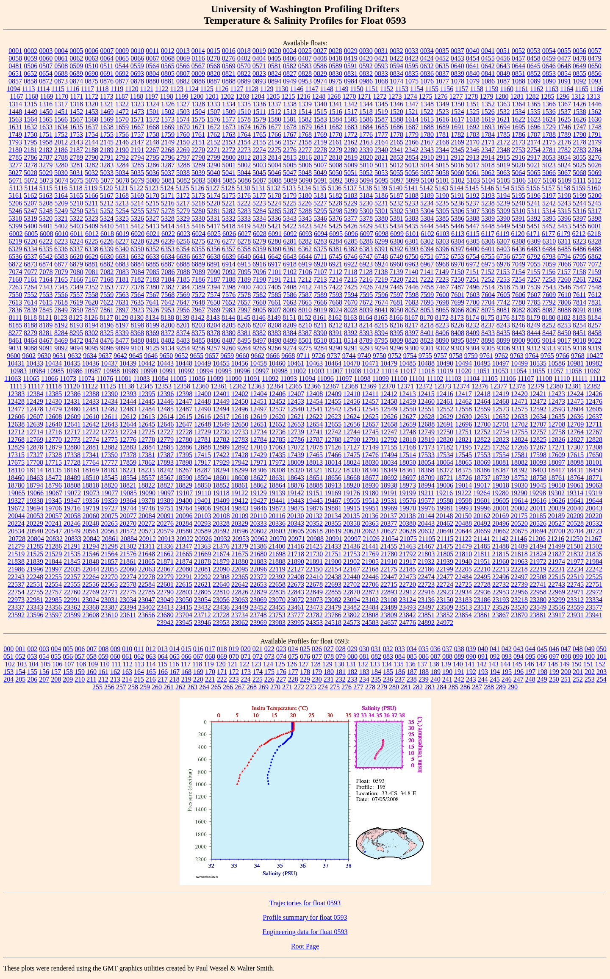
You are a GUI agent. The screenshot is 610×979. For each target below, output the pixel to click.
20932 (222, 538)
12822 (482, 439)
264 (204, 687)
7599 (427, 294)
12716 (53, 431)
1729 (549, 126)
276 (346, 687)
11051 (481, 370)
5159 (578, 187)
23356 (53, 607)
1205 (273, 96)
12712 (16, 431)
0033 (412, 50)
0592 (366, 65)
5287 (290, 210)
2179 (595, 142)
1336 (259, 104)
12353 (163, 386)
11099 (380, 378)
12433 (90, 401)
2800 (229, 157)
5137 (350, 187)
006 (80, 648)
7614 (30, 302)
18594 (202, 477)
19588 (444, 500)
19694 (34, 508)
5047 (290, 172)
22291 (183, 576)
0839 (457, 73)
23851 (426, 614)
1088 (518, 81)
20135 (351, 515)
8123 (60, 317)
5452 (549, 226)
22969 (556, 592)
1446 (595, 104)
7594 (351, 294)
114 (150, 664)
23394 (127, 607)
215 (139, 679)
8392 (351, 332)
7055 (534, 264)
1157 (461, 88)
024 (293, 648)
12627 (407, 416)
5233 (412, 203)
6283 (320, 241)
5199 (579, 195)
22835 (277, 592)
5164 (61, 195)
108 (81, 664)
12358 (181, 386)
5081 (168, 180)
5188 (412, 195)
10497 (500, 363)
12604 (575, 409)
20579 (165, 531)
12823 (500, 439)
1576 (213, 119)
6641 (259, 256)
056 (68, 656)
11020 (463, 370)
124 (268, 664)
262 (180, 687)
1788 (549, 134)
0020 (274, 50)
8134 (152, 317)
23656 (146, 614)
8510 (320, 340)
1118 (102, 88)
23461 (295, 607)
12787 (314, 439)
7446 (412, 287)
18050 (407, 462)
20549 (72, 531)
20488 (463, 523)
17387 (165, 454)
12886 (183, 447)
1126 (221, 88)
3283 (107, 165)
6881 (91, 264)
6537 (30, 256)
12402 (239, 393)
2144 (91, 142)
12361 (219, 386)
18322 (332, 470)
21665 (183, 553)
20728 (16, 538)
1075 (412, 81)
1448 (15, 111)
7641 (152, 302)
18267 (183, 470)
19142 (295, 492)
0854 (564, 73)
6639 (229, 256)
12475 (575, 401)
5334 (259, 218)
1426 (579, 104)
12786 (295, 439)
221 (210, 679)
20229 (34, 523)
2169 (457, 142)
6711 (320, 256)
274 (323, 687)
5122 (136, 187)
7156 (548, 271)
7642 (168, 302)
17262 (500, 447)
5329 (183, 218)
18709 (426, 477)
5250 (76, 210)
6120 (518, 233)
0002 (30, 50)
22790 (165, 592)
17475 (351, 454)
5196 (534, 195)
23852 (444, 614)
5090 (305, 180)
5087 (259, 180)
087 (435, 656)
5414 (168, 226)
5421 (274, 226)
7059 (549, 264)
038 (459, 648)
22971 (575, 592)
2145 (107, 142)
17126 (332, 447)
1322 (122, 104)
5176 (244, 195)
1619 (488, 119)
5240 (518, 203)
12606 (16, 416)
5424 (320, 226)
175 (269, 671)
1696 (534, 126)
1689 (442, 126)
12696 (463, 424)
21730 (314, 553)
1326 (168, 104)
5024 (564, 165)
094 (518, 656)
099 (578, 656)
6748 (381, 256)
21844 (53, 561)
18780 (16, 485)
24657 (388, 622)
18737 (482, 477)
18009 (295, 462)
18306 (258, 470)
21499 (556, 546)
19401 (202, 500)
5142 (426, 187)
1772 (351, 134)
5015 (442, 165)
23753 (277, 614)
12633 (519, 416)
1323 (137, 104)
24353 (314, 622)
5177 (259, 195)
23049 (165, 599)
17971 (258, 462)
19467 (332, 500)
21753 (351, 553)
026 (317, 648)
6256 (183, 241)
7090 (214, 271)
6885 (152, 264)
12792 (388, 439)
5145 (472, 187)
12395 (146, 393)
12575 (519, 409)
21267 (593, 538)
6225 (91, 241)
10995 (223, 370)
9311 (518, 348)
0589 (335, 65)
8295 (76, 332)
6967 (427, 264)
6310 (549, 241)
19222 (463, 492)
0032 (396, 50)
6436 (518, 248)
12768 (16, 439)
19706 (53, 508)
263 (192, 687)
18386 (481, 470)
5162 (30, 195)
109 (93, 664)
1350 (457, 104)
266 (228, 687)
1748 (595, 126)
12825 (538, 439)
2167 (427, 142)
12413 (407, 393)
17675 (16, 462)
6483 (534, 248)
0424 (427, 58)
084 (400, 656)
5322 (76, 218)
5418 (229, 226)
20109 (240, 515)
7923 (137, 309)
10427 (594, 355)
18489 (72, 477)
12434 (109, 401)
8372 (168, 332)
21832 (575, 553)
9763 (517, 355)
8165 (381, 317)
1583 (320, 119)
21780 (388, 553)
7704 (488, 302)
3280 (61, 165)
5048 (305, 172)
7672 (366, 302)
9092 (61, 348)
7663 (290, 302)
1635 (76, 126)
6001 (595, 226)
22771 (109, 592)
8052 (412, 309)
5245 (595, 203)
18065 (463, 462)
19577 (426, 500)
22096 (258, 569)
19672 (16, 508)
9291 (351, 348)
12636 (575, 416)
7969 (213, 309)
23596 (34, 614)
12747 (388, 431)
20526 (538, 523)
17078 (314, 447)
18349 (388, 470)
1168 (31, 96)
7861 (107, 309)
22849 (314, 592)
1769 (320, 134)
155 (32, 671)
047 (566, 648)
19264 (481, 492)
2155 (259, 142)
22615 (183, 584)
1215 (288, 96)
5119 (90, 187)
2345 (457, 149)
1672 (213, 126)
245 (495, 679)
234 (364, 679)
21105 (427, 538)
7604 (488, 294)
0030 (366, 50)
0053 (534, 50)
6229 (152, 241)
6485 (564, 248)
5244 (579, 203)
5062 (488, 172)
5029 (46, 172)
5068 (579, 172)
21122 (463, 538)
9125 (152, 348)
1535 (534, 111)
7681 (396, 302)
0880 (152, 81)
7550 (15, 294)
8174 (472, 317)
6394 (427, 248)
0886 (198, 81)
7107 (320, 271)
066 (186, 656)
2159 (320, 142)
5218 (198, 203)
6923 (366, 264)
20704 (575, 531)
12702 (519, 424)
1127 (236, 88)
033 (400, 648)
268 (252, 687)
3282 (91, 165)
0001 (15, 50)
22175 (388, 569)
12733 (239, 431)
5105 (503, 180)
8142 (198, 317)
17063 (277, 447)
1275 (425, 96)
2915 (503, 157)
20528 (575, 523)
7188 (229, 279)
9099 (122, 348)
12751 (463, 431)
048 (578, 648)
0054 (549, 50)
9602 (29, 355)
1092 (579, 81)
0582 (290, 65)
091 (483, 656)
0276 (229, 58)
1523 (442, 111)
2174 (534, 142)
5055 (396, 172)
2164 (381, 142)
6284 (335, 241)
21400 (277, 546)
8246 (518, 325)
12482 (109, 409)
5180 (305, 195)
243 (471, 679)
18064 (444, 462)
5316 (579, 210)
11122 (90, 386)
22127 (295, 569)
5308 (488, 210)
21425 (314, 546)
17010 (258, 447)
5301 (381, 210)
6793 (549, 256)
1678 (290, 126)
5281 (213, 210)
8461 (15, 340)
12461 (444, 401)
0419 (351, 58)
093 (507, 656)
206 (32, 679)
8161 (320, 317)
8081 (503, 309)
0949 (290, 81)
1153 (401, 88)
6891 (213, 264)
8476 (107, 340)
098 (566, 656)
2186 (61, 149)
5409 (91, 226)
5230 (366, 203)
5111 (579, 180)
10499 (519, 363)
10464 (332, 363)
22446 (370, 576)
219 (186, 679)
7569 (183, 294)
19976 (426, 508)
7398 (229, 287)
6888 (183, 264)
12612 (127, 416)
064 (163, 656)
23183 (463, 599)
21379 (239, 546)
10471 (370, 363)
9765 (547, 355)
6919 (305, 264)
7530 (518, 287)
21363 (202, 546)
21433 (332, 546)
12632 (500, 416)
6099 (397, 233)
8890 (442, 340)
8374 (183, 332)
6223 (61, 241)
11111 (580, 378)
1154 (416, 88)
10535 (538, 363)
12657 (370, 424)
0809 (198, 73)
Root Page (305, 946)
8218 (427, 325)
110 (104, 664)
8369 (152, 332)
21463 (407, 546)
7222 (427, 279)
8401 (427, 332)
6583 (61, 256)
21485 (482, 546)
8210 (305, 325)
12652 (277, 424)
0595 (412, 65)
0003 (46, 50)
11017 (407, 370)
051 (8, 656)
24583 (370, 622)
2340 (381, 149)
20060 (91, 515)
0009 (122, 50)
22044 (90, 569)
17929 (221, 462)
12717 (72, 431)
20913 (166, 538)
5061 (473, 172)
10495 (482, 363)
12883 (127, 447)
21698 (277, 553)
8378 (213, 332)
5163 (46, 195)
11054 (518, 370)
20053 (35, 515)
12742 (332, 431)
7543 (549, 287)
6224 (76, 241)
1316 (46, 104)
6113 (457, 233)
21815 (500, 553)
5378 (366, 218)
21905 (370, 561)
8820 (412, 340)
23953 (221, 622)
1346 (396, 104)
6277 (229, 241)
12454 (314, 401)
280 (394, 687)
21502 (593, 546)
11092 (270, 378)
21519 (16, 553)
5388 (473, 218)
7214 (335, 279)
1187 (121, 96)
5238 (488, 203)
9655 (196, 355)
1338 (290, 104)
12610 (90, 416)
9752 (395, 355)
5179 (290, 195)
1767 (290, 134)
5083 (198, 180)
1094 (13, 88)
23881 (538, 614)
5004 (274, 165)
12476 (593, 401)
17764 (90, 462)
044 (530, 648)
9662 (257, 355)
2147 (137, 142)
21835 (593, 553)
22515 (556, 576)
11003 (316, 370)
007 (91, 648)
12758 (556, 431)
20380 (407, 523)
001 (20, 648)
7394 (213, 287)
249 (542, 679)
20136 (369, 515)
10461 (295, 363)
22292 (202, 576)
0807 (183, 73)
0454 (473, 58)
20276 (165, 523)
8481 (152, 340)
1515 (320, 111)
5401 (46, 226)
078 (329, 656)
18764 (575, 477)
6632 (137, 256)
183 (364, 671)
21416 (295, 546)
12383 (16, 393)
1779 (412, 134)
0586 (320, 65)
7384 (183, 287)
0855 (579, 73)
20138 (407, 515)
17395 (183, 454)
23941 (593, 614)
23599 (72, 614)
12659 (407, 424)
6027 (244, 233)
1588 (396, 119)
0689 (76, 73)
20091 (165, 515)
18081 (500, 462)
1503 (183, 111)
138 (434, 664)
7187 (213, 279)
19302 (556, 492)
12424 (575, 393)
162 (115, 671)
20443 (426, 523)
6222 (46, 241)
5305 (442, 210)
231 (329, 679)
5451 (534, 226)
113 (139, 664)
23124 (407, 599)
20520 (519, 523)
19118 (221, 492)
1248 (318, 96)
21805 (444, 553)
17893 (165, 462)
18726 (463, 477)
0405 (274, 58)
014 (174, 648)
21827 (556, 553)
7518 (503, 287)
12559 (482, 409)
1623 (534, 119)
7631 (122, 302)
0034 (427, 50)
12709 (575, 424)
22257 (72, 576)
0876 (107, 81)
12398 (183, 393)
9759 (471, 355)
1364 (518, 104)
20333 (258, 523)
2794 (137, 157)
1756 (122, 134)
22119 (277, 569)
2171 (488, 142)
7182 (137, 279)
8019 (320, 309)
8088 (564, 309)
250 (554, 679)
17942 (239, 462)
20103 (202, 515)
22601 (165, 584)
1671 (198, 126)
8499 (290, 340)
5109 (564, 180)
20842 (91, 538)
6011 (76, 233)
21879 (221, 561)
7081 (92, 271)
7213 (320, 279)
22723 (426, 584)
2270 (198, 149)
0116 (198, 58)
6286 (366, 241)
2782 (564, 149)
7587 (305, 294)
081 (364, 656)
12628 (426, 416)
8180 (548, 317)
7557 (76, 294)
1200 (196, 96)
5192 (473, 195)
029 (352, 648)
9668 (288, 355)
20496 (500, 523)
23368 (90, 607)
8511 (335, 340)
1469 (107, 111)
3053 (549, 157)
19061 (575, 485)
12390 (109, 393)
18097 (556, 462)
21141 (482, 538)
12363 (256, 386)
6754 (473, 256)
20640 (444, 531)
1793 (15, 142)
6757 (518, 256)
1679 (305, 126)
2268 (168, 149)
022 (269, 648)
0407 (305, 58)
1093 (595, 81)
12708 (556, 424)
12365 (293, 386)
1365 (534, 104)
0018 (244, 50)
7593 (335, 294)
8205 (229, 325)
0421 (381, 58)
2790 (91, 157)
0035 (442, 50)
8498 (274, 340)
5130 (243, 187)
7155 (533, 271)
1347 (412, 104)
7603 (473, 294)
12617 (221, 416)
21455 (388, 546)
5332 (229, 218)
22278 (146, 576)
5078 (122, 180)
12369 (368, 386)
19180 (370, 492)
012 (151, 648)
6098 (381, 233)
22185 (407, 569)
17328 (53, 454)
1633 (46, 126)
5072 (31, 180)
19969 (388, 508)
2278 (320, 149)
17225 (482, 447)
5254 (122, 210)
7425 (351, 287)
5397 (579, 218)
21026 (371, 538)
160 (91, 671)
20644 (463, 531)
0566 (183, 65)
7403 (259, 287)
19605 (500, 500)
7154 (518, 271)
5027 (15, 172)
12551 (426, 409)
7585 (274, 294)
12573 (500, 409)
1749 (15, 134)
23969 (258, 622)
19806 (202, 508)
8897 (473, 340)
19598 (463, 500)
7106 (305, 271)
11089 (215, 378)
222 (222, 679)
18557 (146, 477)
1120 (131, 88)
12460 (426, 401)
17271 (556, 447)
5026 (595, 165)
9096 (107, 348)
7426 (366, 287)
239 (424, 679)
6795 (579, 256)
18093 (538, 462)
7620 (91, 302)
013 (163, 648)
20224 (16, 523)
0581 (274, 65)
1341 (335, 104)
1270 (349, 96)
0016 (229, 50)
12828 (593, 439)
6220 (30, 241)
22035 (72, 569)
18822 (146, 485)
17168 (407, 447)
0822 (244, 73)
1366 (549, 104)
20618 (314, 531)
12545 (370, 409)
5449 (503, 226)
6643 (290, 256)
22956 (519, 592)
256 (109, 687)
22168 (370, 569)
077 (317, 656)
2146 (122, 142)
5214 (137, 203)
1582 (305, 119)
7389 (198, 287)
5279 (183, 210)
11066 (49, 378)
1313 (593, 96)
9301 (427, 348)
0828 (305, 73)
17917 (202, 462)
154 (20, 671)
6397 (457, 248)
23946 (202, 622)
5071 (15, 180)
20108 (221, 515)
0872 (46, 81)
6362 (305, 248)
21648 (146, 553)
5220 (213, 203)
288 (489, 687)
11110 (562, 378)
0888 (229, 81)
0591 (351, 65)
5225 (290, 203)
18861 (239, 485)
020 (246, 648)
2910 (427, 157)
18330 (351, 470)
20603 (277, 531)
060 (115, 656)
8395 (396, 332)
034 (412, 648)
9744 (349, 355)
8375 (198, 332)
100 (590, 656)
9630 (44, 355)
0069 (183, 58)
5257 (152, 210)
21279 (16, 546)
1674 (244, 126)
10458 (258, 363)
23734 (239, 614)
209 (68, 679)
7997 (244, 309)
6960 (396, 264)
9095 (91, 348)
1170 (61, 96)
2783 (579, 149)
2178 (579, 142)
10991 (167, 370)
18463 (34, 477)
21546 (90, 553)
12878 (34, 447)
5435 (412, 226)
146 (529, 664)
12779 (165, 439)
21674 (221, 553)
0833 (381, 73)
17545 (463, 454)
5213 (122, 203)
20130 (295, 515)
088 (447, 656)
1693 (488, 126)
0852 (534, 73)
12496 (239, 409)
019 (234, 648)
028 (341, 648)
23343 (34, 607)
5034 (122, 172)
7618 (61, 302)
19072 (72, 492)
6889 (198, 264)
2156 (274, 142)
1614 (412, 119)
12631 (482, 416)
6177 (548, 233)
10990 (148, 370)
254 (601, 679)
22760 (72, 592)
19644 (593, 500)
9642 (120, 355)
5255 (137, 210)
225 (257, 679)
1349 (442, 104)
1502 (168, 111)
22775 (127, 592)
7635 (137, 302)
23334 (593, 599)
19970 (407, 508)
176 (281, 671)
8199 (152, 325)
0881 (168, 81)
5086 (244, 180)
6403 (503, 248)
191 (459, 671)
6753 (457, 256)
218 (174, 679)
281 (406, 687)
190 (447, 671)
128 (316, 664)
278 (370, 687)
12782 (221, 439)
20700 (556, 531)
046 (554, 648)
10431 (16, 363)
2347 (488, 149)
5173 (198, 195)
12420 (519, 393)
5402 (61, 226)
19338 (34, 500)
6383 (366, 248)
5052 (366, 172)
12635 (556, 416)
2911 (442, 157)
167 (174, 671)
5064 (518, 172)
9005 (534, 340)
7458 (427, 287)
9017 (564, 340)
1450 (46, 111)
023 (281, 648)
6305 (473, 241)
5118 (75, 187)
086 (424, 656)
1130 (281, 88)
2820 (366, 157)
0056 (579, 50)
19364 (127, 500)
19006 (444, 485)
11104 (471, 378)
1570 (122, 119)
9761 (486, 355)
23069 (258, 599)
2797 (183, 157)
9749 (364, 355)
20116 (277, 515)
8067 (473, 309)
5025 (579, 165)
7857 (91, 309)
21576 (127, 553)
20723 (593, 531)
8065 (442, 309)
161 (103, 671)
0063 (91, 58)
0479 (595, 58)
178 (305, 671)
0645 (534, 65)
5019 (503, 165)
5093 (351, 180)
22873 (370, 592)
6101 (412, 233)
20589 (202, 531)
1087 (503, 81)
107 (69, 664)
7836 (15, 309)
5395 (549, 218)
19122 (239, 492)
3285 (137, 165)
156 (44, 671)
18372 (444, 470)
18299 (239, 470)
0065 (122, 58)
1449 (30, 111)
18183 (108, 470)
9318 (579, 348)
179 (317, 671)
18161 (71, 470)
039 (471, 648)
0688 (61, 73)
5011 (381, 165)
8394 (381, 332)
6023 (183, 233)
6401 (488, 248)
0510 (91, 65)
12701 (500, 424)
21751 (332, 553)
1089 (534, 81)
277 (358, 687)
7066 (564, 264)
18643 (295, 477)
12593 (556, 409)
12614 (165, 416)
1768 (305, 134)
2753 (518, 149)
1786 (518, 134)
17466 (332, 454)
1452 (76, 111)
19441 (277, 500)
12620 (277, 416)
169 (198, 671)
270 (275, 687)
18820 (109, 485)
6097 (366, 233)
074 (281, 656)
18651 (314, 477)
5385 (442, 218)
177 (293, 671)
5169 (137, 195)
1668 (152, 126)
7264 (30, 287)
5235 (442, 203)
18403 (537, 470)
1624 (549, 119)
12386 (72, 393)
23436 (221, 607)
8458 (595, 332)
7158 (579, 271)
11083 (141, 378)
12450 (239, 401)
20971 (296, 538)
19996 (482, 508)
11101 (417, 378)
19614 (519, 500)
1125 (206, 88)
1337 (274, 104)
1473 (137, 111)
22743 (556, 584)
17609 (556, 454)
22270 (109, 576)
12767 (593, 431)
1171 (76, 96)
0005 (76, 50)
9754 (410, 355)
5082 (183, 180)
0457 (518, 58)
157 (56, 671)
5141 (411, 187)
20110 (258, 515)
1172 (91, 96)
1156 (446, 88)
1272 (379, 96)
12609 (72, 416)
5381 (396, 218)
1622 (518, 119)
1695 (518, 126)
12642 (90, 424)
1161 (521, 88)
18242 (164, 470)
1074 (396, 81)
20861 (110, 538)
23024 (90, 599)
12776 (127, 439)
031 (376, 648)
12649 (221, 424)
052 (20, 656)
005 (68, 648)
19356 (90, 500)
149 (565, 664)
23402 (146, 607)
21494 (538, 546)
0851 (518, 73)
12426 (593, 393)
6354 (183, 248)
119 (209, 664)
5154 (502, 187)
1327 (183, 104)
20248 (90, 523)
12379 (535, 386)
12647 (183, 424)
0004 (61, 50)
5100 (427, 180)
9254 (183, 348)
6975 (488, 264)
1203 (242, 96)
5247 (30, 210)
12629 (444, 416)
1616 (442, 119)
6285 (351, 241)
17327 (34, 454)
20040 (575, 508)
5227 (320, 203)
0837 (442, 73)
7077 (31, 271)
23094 (351, 599)
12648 (202, 424)
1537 (564, 111)
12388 (90, 393)
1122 (161, 88)
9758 (456, 355)
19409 (221, 500)
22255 (53, 576)
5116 (60, 187)
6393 (412, 248)
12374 (461, 386)
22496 (500, 576)
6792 (534, 256)
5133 (289, 187)
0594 (396, 65)
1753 (76, 134)
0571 (259, 65)
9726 (318, 355)
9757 (440, 355)
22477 (444, 576)
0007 (107, 50)
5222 (244, 203)
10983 (18, 370)
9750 (379, 355)
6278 (244, 241)
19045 (538, 485)
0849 (503, 73)
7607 (534, 294)
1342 (351, 104)
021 (257, 648)
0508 (61, 65)
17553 (482, 454)
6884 (137, 264)
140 (458, 664)
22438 (332, 576)
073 (269, 656)
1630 (595, 119)
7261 (579, 279)
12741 (314, 431)
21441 (370, 546)
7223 (442, 279)
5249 (61, 210)
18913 (332, 485)
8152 (304, 317)
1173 (106, 96)
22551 (34, 584)
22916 (426, 592)
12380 (554, 386)
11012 (371, 370)
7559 (107, 294)
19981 (444, 508)
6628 (76, 256)
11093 (288, 378)
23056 (221, 599)
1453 (91, 111)
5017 (473, 165)
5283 (244, 210)
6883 (122, 264)
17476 (370, 454)
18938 (388, 485)
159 (80, 671)
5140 (395, 187)
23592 (16, 614)
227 (281, 679)
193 (483, 671)
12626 (388, 416)
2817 (320, 157)
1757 (137, 134)
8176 (503, 317)
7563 (122, 294)
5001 (229, 165)
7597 (396, 294)
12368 (349, 386)
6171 (533, 233)
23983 (277, 622)
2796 (168, 157)
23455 (277, 607)
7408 (290, 287)
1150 (356, 88)
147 (541, 664)
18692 (388, 477)
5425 (335, 226)
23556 (556, 607)
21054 (389, 538)
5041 (229, 172)
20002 (519, 508)
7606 (518, 294)
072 (257, 656)
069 (222, 656)
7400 (244, 287)
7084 (137, 271)
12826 (556, 439)
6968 (442, 264)
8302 (91, 332)
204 (8, 679)
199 (554, 671)
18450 (593, 470)
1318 (76, 104)
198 (542, 671)
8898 (488, 340)
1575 (198, 119)
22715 (388, 584)
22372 (258, 576)
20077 (128, 515)
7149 (442, 271)
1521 (412, 111)
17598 (538, 454)
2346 (473, 149)
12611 (109, 416)
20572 (127, 531)
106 (57, 664)
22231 (556, 569)
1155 (431, 88)
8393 (366, 332)
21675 (239, 553)
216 (151, 679)
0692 (122, 73)
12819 (426, 439)
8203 (198, 325)
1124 (191, 88)
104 (33, 664)
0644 (518, 65)
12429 (34, 401)
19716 (72, 508)
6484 (549, 248)
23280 (538, 599)
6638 (213, 256)
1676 (259, 126)
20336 (277, 523)
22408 (295, 576)
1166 (596, 88)
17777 (109, 462)
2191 (137, 149)
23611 (127, 614)
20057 (53, 515)
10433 (34, 363)
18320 (295, 470)
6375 (320, 248)
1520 (396, 111)
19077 (109, 492)
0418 (335, 58)
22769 (90, 592)
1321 (107, 104)
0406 (290, 58)
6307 (503, 241)
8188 (30, 325)
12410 (351, 393)
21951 (482, 561)
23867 (500, 614)
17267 (538, 447)
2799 (213, 157)
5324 (107, 218)
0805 (168, 73)
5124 (167, 187)
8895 (457, 340)
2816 (305, 157)
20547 (53, 531)
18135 (52, 470)
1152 (386, 88)
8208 (274, 325)
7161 (30, 279)
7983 (229, 309)
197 (530, 671)
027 (329, 648)
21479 (463, 546)
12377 (498, 386)
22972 (593, 592)
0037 (457, 50)
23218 (519, 599)
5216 (168, 203)
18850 (202, 485)
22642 (239, 584)
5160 (594, 187)
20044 (16, 515)
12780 (183, 439)
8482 (168, 340)
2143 (76, 142)
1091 (564, 81)
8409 (473, 332)
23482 (351, 607)
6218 (594, 233)
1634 (61, 126)
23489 (388, 607)
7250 (457, 279)
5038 (183, 172)
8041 (381, 309)
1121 (146, 88)
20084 (147, 515)
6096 (351, 233)
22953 (500, 592)
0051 (503, 50)
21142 (500, 538)
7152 (487, 271)
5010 (366, 165)
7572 (198, 294)
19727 (109, 508)
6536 (15, 256)
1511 (259, 111)
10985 (55, 370)
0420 (366, 58)
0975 (335, 81)
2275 (274, 149)
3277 (15, 165)
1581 (290, 119)
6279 (259, 241)
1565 (46, 119)
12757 (538, 431)
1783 (473, 134)
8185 (15, 325)
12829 (16, 447)
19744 (127, 508)
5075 (76, 180)
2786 (30, 157)
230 (317, 679)
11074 (86, 378)
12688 (426, 424)
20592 (221, 531)
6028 (259, 233)
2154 (244, 142)
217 (163, 679)
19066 (35, 492)
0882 (183, 81)
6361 (290, 248)
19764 (183, 508)
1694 (503, 126)
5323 (91, 218)
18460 (16, 477)
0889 (244, 81)
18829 (183, 485)
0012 (168, 50)
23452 (258, 607)
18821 (127, 485)
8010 (305, 309)
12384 (34, 393)
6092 (290, 233)
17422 (221, 454)
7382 (168, 287)
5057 (427, 172)
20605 (295, 531)
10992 (185, 370)
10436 (90, 363)
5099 (412, 180)
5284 (259, 210)
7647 (183, 302)
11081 (123, 378)
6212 (579, 233)
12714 (34, 431)
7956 (183, 309)
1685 (381, 126)
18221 (127, 470)
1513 (290, 111)
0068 (168, 58)
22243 (16, 576)
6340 (122, 248)
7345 (61, 287)
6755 (488, 256)
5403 (76, 226)
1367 (564, 104)
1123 (176, 88)
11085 (178, 378)
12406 (277, 393)
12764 (575, 431)
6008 (46, 233)
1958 (46, 142)
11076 (105, 378)
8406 (442, 332)
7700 (473, 302)
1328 (198, 104)
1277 (456, 96)
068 (210, 656)
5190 (442, 195)
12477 (16, 409)
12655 (332, 424)
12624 (351, 416)
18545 (109, 477)
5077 (107, 180)
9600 (13, 355)
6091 (275, 233)
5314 (549, 210)
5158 (563, 187)
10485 (407, 363)
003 (44, 648)
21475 (444, 546)
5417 (213, 226)
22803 (183, 592)
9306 (503, 348)
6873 (30, 264)
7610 (564, 294)
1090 (549, 81)
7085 (153, 271)
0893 (259, 81)
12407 (295, 393)
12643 (109, 424)
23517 (482, 607)
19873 (277, 508)
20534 (16, 531)
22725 (463, 584)
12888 (202, 447)
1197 (151, 96)
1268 (334, 96)
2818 (335, 157)
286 (465, 687)
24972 (444, 622)
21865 (146, 561)
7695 (427, 302)
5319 (30, 218)
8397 (412, 332)
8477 (122, 340)
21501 (575, 546)
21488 (500, 546)
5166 (91, 195)
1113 (28, 88)
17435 (277, 454)
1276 (440, 96)
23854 (463, 614)
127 (304, 664)
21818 (519, 553)
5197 (549, 195)
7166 (76, 279)
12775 (109, 439)
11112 (597, 378)
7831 (595, 302)
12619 (258, 416)
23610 (109, 614)
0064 (107, 58)
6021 (153, 233)
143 (493, 664)
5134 (304, 187)
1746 (564, 126)
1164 (566, 88)
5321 (61, 218)
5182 (335, 195)
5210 (76, 203)
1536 (549, 111)
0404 (259, 58)
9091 (46, 348)
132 (363, 664)
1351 (473, 104)
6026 (229, 233)
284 (441, 687)
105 (45, 664)
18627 (258, 477)
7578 (244, 294)
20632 (426, 531)
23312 (575, 599)
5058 (442, 172)
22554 (53, 584)
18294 (220, 470)
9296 (396, 348)
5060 (457, 172)
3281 (76, 165)
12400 (202, 393)
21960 (500, 561)
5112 (594, 180)
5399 (15, 226)
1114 (43, 88)
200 (566, 671)
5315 (564, 210)
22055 (109, 569)
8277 (15, 332)
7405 (274, 287)
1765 (259, 134)
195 (507, 671)
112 (127, 664)
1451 (61, 111)
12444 (127, 401)
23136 (426, 599)
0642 (488, 65)
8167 (411, 317)
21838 (16, 561)
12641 (72, 424)
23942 (165, 622)
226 (269, 679)
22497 (519, 576)
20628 (407, 531)
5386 (457, 218)
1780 (427, 134)
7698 (442, 302)
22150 (314, 569)
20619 (332, 531)
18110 (16, 470)
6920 (320, 264)
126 (292, 664)
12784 (258, 439)
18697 (407, 477)
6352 (152, 248)
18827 (165, 485)
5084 (214, 180)
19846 (258, 508)
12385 (53, 393)
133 (375, 664)
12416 (444, 393)
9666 (273, 355)
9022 (595, 340)
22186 (426, 569)
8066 (457, 309)
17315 (16, 454)
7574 (213, 294)
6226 (107, 241)
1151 (371, 88)
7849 (61, 309)
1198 (166, 96)
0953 (305, 81)
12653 (295, 424)
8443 (518, 332)
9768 (578, 355)
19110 (202, 492)
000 (8, 648)
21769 (370, 553)
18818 (90, 485)
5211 (91, 203)
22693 (332, 584)
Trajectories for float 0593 (305, 903)
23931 (575, 614)
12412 (388, 393)
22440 (351, 576)
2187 (76, 149)
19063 (593, 485)
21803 (426, 553)
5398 (595, 218)
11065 (31, 378)
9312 (534, 348)
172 (234, 671)
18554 (127, 477)
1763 (229, 134)
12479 (53, 409)
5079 (137, 180)
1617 (457, 119)
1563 (15, 119)
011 (139, 648)
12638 (16, 424)
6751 (427, 256)
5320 (46, 218)
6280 (274, 241)
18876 (295, 485)
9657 (212, 355)
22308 (221, 576)
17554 (500, 454)
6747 (366, 256)
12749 (426, 431)
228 (293, 679)
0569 (229, 65)
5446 (457, 226)
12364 (274, 386)
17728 (72, 462)
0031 (381, 50)
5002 (244, 165)
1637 (91, 126)
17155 (388, 447)
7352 (91, 287)
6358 (244, 248)
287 (477, 687)
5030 (61, 172)
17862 (146, 462)
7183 (152, 279)
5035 (137, 172)
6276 (213, 241)
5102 (458, 180)
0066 (137, 58)
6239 (168, 241)
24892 (426, 622)
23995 (295, 622)
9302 (442, 348)
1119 (117, 88)
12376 (479, 386)
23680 (165, 614)
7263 (15, 287)
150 (576, 664)
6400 (473, 248)
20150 (463, 515)
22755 (34, 592)
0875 (91, 81)
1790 (579, 134)
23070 (277, 599)
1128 (251, 88)
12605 (593, 409)
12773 (72, 439)
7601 (457, 294)
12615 (183, 416)
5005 (290, 165)
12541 (314, 409)
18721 (444, 477)
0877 (122, 81)
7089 (198, 271)
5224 (274, 203)
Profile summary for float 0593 (305, 917)
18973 (407, 485)
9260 (229, 348)
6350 (137, 248)
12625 (370, 416)
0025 (305, 50)
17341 (90, 454)
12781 (202, 439)
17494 (388, 454)
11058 (573, 370)
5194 (503, 195)
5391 (518, 218)
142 (482, 664)
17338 (72, 454)
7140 (411, 271)
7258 (549, 279)
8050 (396, 309)
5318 (15, 218)
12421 (538, 393)
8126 (91, 317)
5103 (473, 180)
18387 (500, 470)
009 (115, 648)
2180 (15, 149)
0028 (335, 50)
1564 (30, 119)
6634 (168, 256)
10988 (111, 370)
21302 (127, 546)
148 (553, 664)
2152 (213, 142)
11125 (108, 386)
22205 (463, 569)
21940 (463, 561)
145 (517, 664)
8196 (107, 325)
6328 (595, 241)
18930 (370, 485)
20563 (109, 531)
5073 (46, 180)
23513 (463, 607)
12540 (295, 409)
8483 (183, 340)
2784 (595, 149)
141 (470, 664)
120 (221, 664)
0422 (396, 58)
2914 (488, 157)
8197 (122, 325)
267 (240, 687)
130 (339, 664)
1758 (152, 134)
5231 (381, 203)
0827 (290, 73)
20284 (183, 523)
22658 (277, 584)
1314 (15, 104)
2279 (335, 149)
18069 (482, 462)
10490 (444, 363)
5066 (549, 172)
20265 (109, 523)
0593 (381, 65)
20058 (72, 515)
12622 (314, 416)
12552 (444, 409)
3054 (564, 157)
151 (588, 664)
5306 (457, 210)
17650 (593, 454)
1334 (229, 104)
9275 (305, 348)
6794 (564, 256)
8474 (91, 340)
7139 (396, 271)
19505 (351, 500)
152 (600, 664)
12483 (127, 409)
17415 (202, 454)
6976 (503, 264)
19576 (407, 500)
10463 (314, 363)
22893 (388, 592)
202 (590, 671)
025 (305, 648)
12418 (482, 393)
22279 (165, 576)
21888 (277, 561)
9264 (244, 348)
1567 (76, 119)
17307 (575, 447)
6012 (92, 233)
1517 (351, 111)
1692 (473, 126)
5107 (534, 180)
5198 (564, 195)
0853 (549, 73)
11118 (53, 386)
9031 (15, 348)
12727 (165, 431)
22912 (407, 592)
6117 (487, 233)
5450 (518, 226)
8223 (442, 325)
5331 (213, 218)
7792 (549, 302)
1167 (16, 96)
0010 (137, 50)
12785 (277, 439)
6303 (442, 241)
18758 (538, 477)
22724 (444, 584)
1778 (396, 134)
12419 (500, 393)
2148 (152, 142)
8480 (137, 340)
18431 (574, 470)
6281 (290, 241)
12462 (463, 401)
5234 (427, 203)
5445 (442, 226)
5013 (412, 165)
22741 (538, 584)
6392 (396, 248)
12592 (538, 409)
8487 (229, 340)
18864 (277, 485)
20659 (482, 531)
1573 (168, 119)
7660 (259, 302)
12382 (591, 386)
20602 (258, 531)
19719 (90, 508)
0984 (351, 81)
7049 (518, 264)
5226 (305, 203)
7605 (503, 294)
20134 (332, 515)
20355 (332, 523)
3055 (579, 157)
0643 (503, 65)
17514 (407, 454)
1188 (136, 96)
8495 (244, 340)
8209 (290, 325)
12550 (407, 409)
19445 (314, 500)
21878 (202, 561)
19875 (295, 508)
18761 (556, 477)
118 (197, 664)
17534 (444, 454)
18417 (556, 470)
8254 (579, 325)
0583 (305, 65)
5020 (518, 165)
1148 (326, 88)
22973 (16, 599)
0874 (76, 81)
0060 (46, 58)
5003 (259, 165)
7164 (46, 279)
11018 (426, 370)
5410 (107, 226)
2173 (518, 142)
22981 (34, 599)
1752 (61, 134)
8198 (137, 325)
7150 (457, 271)
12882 (109, 447)
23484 (370, 607)
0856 (595, 73)
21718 (295, 553)
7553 (46, 294)
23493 (407, 607)
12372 (424, 386)
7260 (564, 279)
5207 (30, 203)
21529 (53, 553)
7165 (61, 279)
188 (424, 671)
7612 (595, 294)
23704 (183, 614)
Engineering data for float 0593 (305, 931)
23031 (109, 599)
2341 (396, 149)
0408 (320, 58)
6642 (274, 256)
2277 (305, 149)
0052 (518, 50)
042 (507, 648)
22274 (127, 576)
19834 (221, 508)
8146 (259, 317)
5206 (15, 203)
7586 (290, 294)
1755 (107, 134)
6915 (244, 264)
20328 (221, 523)
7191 (274, 279)
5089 (290, 180)
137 (422, 664)
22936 (482, 592)
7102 (290, 271)
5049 (320, 172)
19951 (370, 508)
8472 (76, 340)
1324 (152, 104)
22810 (221, 592)
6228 (137, 241)
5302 (396, 210)
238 (412, 679)
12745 (370, 431)
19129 (258, 492)
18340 (369, 470)
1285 (547, 96)
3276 (595, 157)
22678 (314, 584)
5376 (335, 218)
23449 (239, 607)
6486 (579, 248)
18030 (370, 462)
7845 (46, 309)
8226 (457, 325)
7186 (198, 279)
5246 (15, 210)
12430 (53, 401)
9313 (549, 348)
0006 (91, 50)
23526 (500, 607)
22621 (202, 584)
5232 (396, 203)
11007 (334, 370)
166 (163, 671)
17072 (295, 447)
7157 (564, 271)
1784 (488, 134)
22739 (519, 584)
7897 (122, 309)
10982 (593, 363)
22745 (575, 584)
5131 (258, 187)
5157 (548, 187)
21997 (53, 569)
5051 (351, 172)
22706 (370, 584)
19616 (538, 500)
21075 (408, 538)
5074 (61, 180)
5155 (517, 187)
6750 (412, 256)
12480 (72, 409)
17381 (146, 454)
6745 (335, 256)
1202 (227, 96)
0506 (30, 65)
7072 (595, 264)
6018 (107, 233)
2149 (168, 142)
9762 (501, 355)
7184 (168, 279)
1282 (532, 96)
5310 (518, 210)
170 (210, 671)
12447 (183, 401)
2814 (274, 157)
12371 (405, 386)
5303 (412, 210)
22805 (202, 592)
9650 (166, 355)
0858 (30, 81)
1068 (381, 81)
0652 (30, 73)
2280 (351, 149)
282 (418, 687)
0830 (335, 73)
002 (32, 648)
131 (351, 664)
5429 (366, 226)
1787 (534, 134)
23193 (500, 599)
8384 (290, 332)
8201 (183, 325)
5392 (534, 218)
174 (257, 671)
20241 (53, 523)
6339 (107, 248)
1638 (107, 126)
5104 (488, 180)
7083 (122, 271)
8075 (488, 309)
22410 (314, 576)
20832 (54, 538)
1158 (476, 88)
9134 (168, 348)
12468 (500, 401)
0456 (503, 58)
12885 (165, 447)
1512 (274, 111)
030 (364, 648)
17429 (258, 454)
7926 (152, 309)
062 (139, 656)
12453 (295, 401)
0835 (412, 73)
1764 (244, 134)
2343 (427, 149)
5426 (351, 226)
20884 (128, 538)
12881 (90, 447)
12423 (556, 393)
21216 (555, 538)
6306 (488, 241)
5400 (30, 226)
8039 (366, 309)
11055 (536, 370)
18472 (53, 477)
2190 (122, 149)
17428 (239, 454)
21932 (426, 561)
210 (80, 679)
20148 (444, 515)
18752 (519, 477)
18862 (258, 485)
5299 (351, 210)
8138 (167, 317)
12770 (53, 439)
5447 (473, 226)
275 (335, 687)
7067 (579, 264)
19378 (146, 500)
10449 (202, 363)
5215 (152, 203)
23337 (16, 607)
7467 (442, 287)
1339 (305, 104)
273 (311, 687)
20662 (500, 531)
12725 (146, 431)
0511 (106, 65)
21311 (146, 546)
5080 (153, 180)
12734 (258, 431)
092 (495, 656)
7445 (396, 287)
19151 (314, 492)
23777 (295, 614)
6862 (595, 256)
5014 (427, 165)
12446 (165, 401)
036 (435, 648)
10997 (260, 370)
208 (56, 679)
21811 (482, 553)
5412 (137, 226)
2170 (473, 142)
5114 (30, 187)
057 (80, 656)
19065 (16, 492)
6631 (122, 256)
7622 (107, 302)
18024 (351, 462)
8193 (76, 325)
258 (133, 687)
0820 (213, 73)
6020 (137, 233)
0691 (107, 73)
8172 (442, 317)
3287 (168, 165)
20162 (481, 515)
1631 (15, 126)
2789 (76, 157)
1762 (213, 134)
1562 (595, 111)
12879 (53, 447)
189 (435, 671)
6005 (31, 233)
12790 (351, 439)
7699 (457, 302)
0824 (274, 73)
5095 (381, 180)
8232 (473, 325)
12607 (34, 416)
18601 (221, 477)
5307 (473, 210)
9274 (290, 348)
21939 (444, 561)
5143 (441, 187)
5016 (457, 165)
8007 (274, 309)
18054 (426, 462)
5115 (46, 187)
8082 (518, 309)
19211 (426, 492)
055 (56, 656)
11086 (197, 378)
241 (447, 679)
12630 (463, 416)
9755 (425, 355)
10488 (426, 363)
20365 (370, 523)
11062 (592, 370)
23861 (482, 614)
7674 (381, 302)
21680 (258, 553)
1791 (595, 134)
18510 (90, 477)
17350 (109, 454)
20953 (240, 538)
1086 (488, 81)
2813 (259, 157)
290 (512, 687)
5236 (457, 203)
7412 (305, 287)
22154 (332, 569)
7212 (305, 279)
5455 (579, 226)
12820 (444, 439)
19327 (16, 500)
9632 (74, 355)
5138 (365, 187)
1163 (551, 88)
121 (232, 664)
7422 (335, 287)
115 (162, 664)
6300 (396, 241)
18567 (165, 477)
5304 (427, 210)
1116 (72, 88)
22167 (351, 569)
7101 (275, 271)
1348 (427, 104)
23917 (556, 614)
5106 (519, 180)
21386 (258, 546)
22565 (109, 584)
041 (495, 648)
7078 (46, 271)
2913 (473, 157)
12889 (221, 447)
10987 (92, 370)
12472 (538, 401)
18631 (277, 477)
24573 (351, 622)
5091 (320, 180)
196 (518, 671)
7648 (198, 302)
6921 (335, 264)
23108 (388, 599)
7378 (137, 287)
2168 (442, 142)
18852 (221, 485)
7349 (76, 287)
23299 (556, 599)
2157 (290, 142)
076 (305, 656)
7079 (61, 271)
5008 (335, 165)
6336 (61, 248)
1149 (341, 88)
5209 (61, 203)
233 (352, 679)
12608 (53, 416)
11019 (444, 370)
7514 (488, 287)
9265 (259, 348)
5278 (168, 210)
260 (157, 687)
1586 (366, 119)
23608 (90, 614)
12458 (388, 401)
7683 (412, 302)
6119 (502, 233)
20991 (333, 538)
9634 (90, 355)
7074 (15, 271)
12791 (370, 439)
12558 (463, 409)
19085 (128, 492)
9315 (564, 348)
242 (459, 679)
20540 (34, 531)
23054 (202, 599)
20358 (351, 523)
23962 (239, 622)
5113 (15, 187)
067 (198, 656)
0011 (152, 50)
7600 (442, 294)
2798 (198, 157)
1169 (46, 96)
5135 (319, 187)
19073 (91, 492)
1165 (581, 88)
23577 (593, 607)
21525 (34, 553)
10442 (146, 363)
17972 (277, 462)
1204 (257, 96)
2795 (152, 157)
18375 (463, 470)
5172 (183, 195)
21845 (72, 561)
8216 (396, 325)
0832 (366, 73)
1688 (427, 126)
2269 (183, 149)
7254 (518, 279)
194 (495, 671)
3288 (183, 165)
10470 (351, 363)
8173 (457, 317)
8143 (213, 317)
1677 (274, 126)
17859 (127, 462)
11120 (72, 386)
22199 (444, 569)
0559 (137, 65)
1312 (578, 96)
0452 (442, 58)
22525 (593, 576)
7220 (396, 279)
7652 (229, 302)
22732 (500, 584)
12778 (146, 439)
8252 (549, 325)
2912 (457, 157)
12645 (146, 424)
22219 (538, 569)
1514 (305, 111)
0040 (473, 50)
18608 (239, 477)
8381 (244, 332)
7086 (168, 271)
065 (174, 656)
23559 (575, 607)
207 (44, 679)
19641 (575, 500)
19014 (463, 485)
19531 (388, 500)
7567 (152, 294)
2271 (213, 149)
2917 (534, 157)
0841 (488, 73)
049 (590, 648)
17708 (34, 462)
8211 (320, 325)
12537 (277, 409)
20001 (500, 508)
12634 (538, 416)
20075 (109, 515)
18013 (314, 462)
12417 (463, 393)
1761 (198, 134)
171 (222, 671)
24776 (407, 622)
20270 (127, 523)
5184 (366, 195)
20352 (314, 523)
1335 (244, 104)
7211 (289, 279)
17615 (575, 454)
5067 (564, 172)
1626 (579, 119)
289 (501, 687)
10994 (204, 370)
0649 (579, 65)
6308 (518, 241)
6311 (564, 241)
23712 (202, 614)
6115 (472, 233)
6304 (457, 241)
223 (234, 679)
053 (32, 656)
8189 (46, 325)
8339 (122, 332)
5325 (122, 218)
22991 (72, 599)
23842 (407, 614)
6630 (107, 256)
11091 (252, 378)
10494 (463, 363)
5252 (107, 210)
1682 (335, 126)
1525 (473, 111)
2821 (381, 157)
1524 (457, 111)
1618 (473, 119)
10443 (165, 363)
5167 (107, 195)
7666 (320, 302)
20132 (313, 515)
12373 (442, 386)
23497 (426, 607)
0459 (549, 58)
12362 (237, 386)
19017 (482, 485)
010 (127, 648)
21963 (519, 561)
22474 (426, 576)
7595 (366, 294)
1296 (562, 96)
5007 (320, 165)
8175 (487, 317)
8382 (259, 332)
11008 (352, 370)
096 (542, 656)
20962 (259, 538)
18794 (34, 485)
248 (530, 679)
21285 (34, 546)
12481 (90, 409)
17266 (519, 447)
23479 (332, 607)
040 (483, 648)
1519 (381, 111)
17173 (426, 447)
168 (186, 671)
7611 (579, 294)
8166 (396, 317)
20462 (444, 523)
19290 (518, 492)
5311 (533, 210)
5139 (380, 187)
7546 (564, 287)
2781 (549, 149)
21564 (109, 553)
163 (127, 671)
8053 (427, 309)
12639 (34, 424)
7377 (122, 287)
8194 (91, 325)
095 (530, 656)
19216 (444, 492)
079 (341, 656)
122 (244, 664)
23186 (482, 599)
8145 (243, 317)
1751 (46, 134)
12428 (16, 401)
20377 (388, 523)
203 (601, 671)
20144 (425, 515)
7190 (259, 279)
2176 (564, 142)
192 (471, 671)
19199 (407, 492)
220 (198, 679)
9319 (595, 348)
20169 (500, 515)
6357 (229, 248)
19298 (537, 492)
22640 (221, 584)
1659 (122, 126)
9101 (137, 348)
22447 (388, 576)
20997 (352, 538)
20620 (351, 531)
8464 (30, 340)
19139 (277, 492)
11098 (362, 378)
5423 (305, 226)
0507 (46, 65)
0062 (76, 58)
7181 (122, 279)
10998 (279, 370)
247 (518, 679)
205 (20, 679)
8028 (351, 309)
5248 (46, 210)
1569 (107, 119)
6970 (457, 264)
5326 (137, 218)
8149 (274, 317)
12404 (258, 393)
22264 (90, 576)
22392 (277, 576)
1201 (212, 96)
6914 (229, 264)
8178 (518, 317)
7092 (229, 271)
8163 (350, 317)
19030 (519, 485)
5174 (213, 195)
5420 (259, 226)
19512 (370, 500)
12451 (258, 401)
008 (103, 648)
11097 (344, 378)
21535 (72, 553)
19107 (184, 492)
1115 (57, 88)
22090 (221, 569)
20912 (147, 538)
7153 (503, 271)
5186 (381, 195)
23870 (519, 614)
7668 (335, 302)
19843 (239, 508)
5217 (183, 203)
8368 (137, 332)
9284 (320, 348)
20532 (593, 523)
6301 (412, 241)
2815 (290, 157)
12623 (332, 416)
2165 (396, 142)
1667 (137, 126)
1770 (335, 134)
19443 (295, 500)
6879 (76, 264)
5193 (488, 195)
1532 (503, 111)
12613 (146, 416)
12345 (144, 386)
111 (116, 664)
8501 (305, 340)
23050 (183, 599)
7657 (244, 302)
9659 (227, 355)
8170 (426, 317)
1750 (30, 134)
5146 (487, 187)
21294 (90, 546)
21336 (165, 546)
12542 (332, 409)
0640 (457, 65)
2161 (335, 142)
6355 (198, 248)
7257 (534, 279)
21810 (463, 553)
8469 (61, 340)
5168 (122, 195)
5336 (274, 218)
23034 (127, 599)
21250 (574, 538)
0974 (320, 81)
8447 (549, 332)
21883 (258, 561)
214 (127, 679)
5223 (259, 203)
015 (186, 648)
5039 (198, 172)
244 (483, 679)
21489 (519, 546)
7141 (426, 271)
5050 (335, 172)
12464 (482, 401)
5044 (244, 172)
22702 (351, 584)
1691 (457, 126)
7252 (488, 279)
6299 (381, 241)
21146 (518, 538)
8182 (564, 317)
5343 (290, 218)
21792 (407, 553)
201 (578, 671)
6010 (61, 233)
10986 (74, 370)
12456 (351, 401)
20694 (538, 531)
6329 (15, 248)
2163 (366, 142)
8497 (259, 340)
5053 (381, 172)
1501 (152, 111)
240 (435, 679)
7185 (183, 279)
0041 (488, 50)
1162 (536, 88)
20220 (593, 515)
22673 (295, 584)
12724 (127, 431)
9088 (30, 348)
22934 (463, 592)
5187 (396, 195)
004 (56, 648)
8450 (564, 332)
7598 (412, 294)
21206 (537, 538)
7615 (46, 302)
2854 (412, 157)
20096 (184, 515)
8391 (335, 332)
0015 (213, 50)
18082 (519, 462)
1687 (412, 126)
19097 (165, 492)
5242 (549, 203)
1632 (30, 126)
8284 (61, 332)
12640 (53, 424)
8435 (503, 332)
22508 (538, 576)
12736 (277, 431)
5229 (351, 203)
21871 (165, 561)
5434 (396, 226)
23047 (146, 599)
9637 (105, 355)
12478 (34, 409)
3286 (152, 165)
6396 (442, 248)
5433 (381, 226)
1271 (364, 96)
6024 (198, 233)
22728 (482, 584)
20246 (72, 523)
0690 (91, 73)
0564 (152, 65)
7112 (335, 271)
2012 (61, 142)
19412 (239, 500)
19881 (332, 508)
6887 (168, 264)
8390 (320, 332)
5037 (168, 172)
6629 (91, 256)
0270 (213, 58)
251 (566, 679)
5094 (366, 180)
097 (554, 656)
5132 (273, 187)
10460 (277, 363)
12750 (444, 431)
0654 (46, 73)
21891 (314, 561)
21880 (239, 561)
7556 (61, 294)
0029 (351, 50)
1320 (91, 104)
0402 (244, 58)
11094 (307, 378)
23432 (202, 607)
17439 (295, 454)
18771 (593, 477)
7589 (320, 294)
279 (382, 687)
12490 (202, 409)
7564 (137, 294)
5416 (198, 226)
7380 (152, 287)
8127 (106, 317)
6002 (15, 233)
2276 (290, 149)
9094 (76, 348)
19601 (482, 500)
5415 (183, 226)
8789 (366, 340)
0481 (15, 65)
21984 (593, 561)
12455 (332, 401)
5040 (213, 172)
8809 (396, 340)
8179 (533, 317)
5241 (534, 203)
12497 (258, 409)
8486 (213, 340)
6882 (107, 264)
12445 (146, 401)
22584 (146, 584)
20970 (277, 538)
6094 (320, 233)
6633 (152, 256)
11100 (399, 378)
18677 (370, 477)
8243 (503, 325)
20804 (35, 538)
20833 (72, 538)
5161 (15, 195)
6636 (183, 256)
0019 (259, 50)
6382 (351, 248)
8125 (76, 317)
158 (68, 671)
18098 (575, 462)
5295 (320, 210)
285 (453, 687)
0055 (564, 50)
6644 (305, 256)
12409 (332, 393)
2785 (15, 157)
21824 (538, 553)
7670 (351, 302)
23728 (221, 614)
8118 (30, 317)
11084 (160, 378)
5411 (121, 226)
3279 (46, 165)
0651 (15, 73)
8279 (30, 332)
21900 (332, 561)
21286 (53, 546)
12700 (482, 424)
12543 (351, 409)
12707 (538, 424)
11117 (36, 386)
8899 (503, 340)
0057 (595, 50)
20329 (239, 523)
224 (246, 679)
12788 (332, 439)
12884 (146, 447)
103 (22, 664)
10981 (575, 363)
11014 (389, 370)
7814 (579, 302)
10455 (221, 363)
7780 (518, 302)
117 (186, 664)
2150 (183, 142)
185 (388, 671)
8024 (335, 309)
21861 (127, 561)
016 (198, 648)
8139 (182, 317)
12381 (573, 386)
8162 (335, 317)
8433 (488, 332)
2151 (198, 142)
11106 (507, 378)
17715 (53, 462)
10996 (241, 370)
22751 (593, 584)
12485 (165, 409)
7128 (365, 271)
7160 (15, 279)
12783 (239, 439)
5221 (229, 203)
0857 (15, 81)
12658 (388, 424)
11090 (233, 378)
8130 (137, 317)
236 (388, 679)
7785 (534, 302)
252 (578, 679)
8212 (335, 325)
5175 (229, 195)
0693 (137, 73)
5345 (305, 218)
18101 (593, 462)
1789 (564, 134)
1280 (501, 96)
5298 (335, 210)
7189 (244, 279)
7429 (381, 287)
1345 (381, 104)
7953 (168, 309)
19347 (72, 500)
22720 (407, 584)
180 (329, 671)
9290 (335, 348)
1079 (473, 81)
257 (121, 687)
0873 (61, 81)
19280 (500, 492)
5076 (92, 180)
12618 (239, 416)
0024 (290, 50)
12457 (370, 401)
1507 (213, 111)
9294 (381, 348)
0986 (366, 81)
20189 (556, 515)
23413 (165, 607)
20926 (203, 538)
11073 (68, 378)
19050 (556, 485)
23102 (370, 599)
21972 (538, 561)
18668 (351, 477)
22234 (575, 569)
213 (115, 679)
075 (293, 656)
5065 (534, 172)
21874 (183, 561)
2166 (412, 142)
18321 (313, 470)
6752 (442, 256)
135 (399, 664)
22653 (258, 584)
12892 (239, 447)
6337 (76, 248)
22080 (183, 569)
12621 (295, 416)
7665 (305, 302)
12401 (221, 393)
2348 (503, 149)
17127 (351, 447)
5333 (244, 218)
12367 (330, 386)
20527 (556, 523)
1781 (442, 134)
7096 (259, 271)
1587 (381, 119)
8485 (198, 340)
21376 (221, 546)
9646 (151, 355)
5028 (30, 172)
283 (429, 687)
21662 (165, 553)
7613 (15, 302)
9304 (473, 348)
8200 (168, 325)
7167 (91, 279)
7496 (473, 287)
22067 (165, 569)
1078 (457, 81)
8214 (366, 325)
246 (507, 679)
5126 (197, 187)
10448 (183, 363)
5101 (442, 180)
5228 (335, 203)
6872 (15, 264)
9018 (579, 340)
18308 (276, 470)
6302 (427, 241)
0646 (549, 65)
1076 (427, 81)
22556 (90, 584)
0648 (564, 65)
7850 (76, 309)
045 (542, 648)
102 (10, 664)
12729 (202, 431)
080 (352, 656)
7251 (473, 279)
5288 (305, 210)
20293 (202, 523)
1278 (471, 96)
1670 (183, 126)
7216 (366, 279)
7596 (381, 294)
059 (103, 656)
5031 (76, 172)
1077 (442, 81)
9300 (412, 348)
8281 (46, 332)
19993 (463, 508)
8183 (579, 317)
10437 (109, 363)
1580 (274, 119)
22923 (444, 592)
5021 (534, 165)
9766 (562, 355)
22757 (53, 592)
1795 (30, 142)
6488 (595, 248)
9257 (213, 348)
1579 (259, 119)
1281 (517, 96)
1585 (351, 119)
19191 (388, 492)
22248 (34, 576)
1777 (381, 134)
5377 (351, 218)
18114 (34, 470)
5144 (456, 187)
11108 (544, 378)
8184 (594, 317)
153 (8, 671)
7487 (457, 287)
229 (305, 679)
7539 (534, 287)
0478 (579, 58)
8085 (534, 309)
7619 (76, 302)
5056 (412, 172)
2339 (366, 149)
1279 (486, 96)
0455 (488, 58)
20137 (388, 515)
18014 (332, 462)
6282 (305, 241)
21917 (407, 561)
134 (387, 664)
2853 (396, 157)
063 (151, 656)
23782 (314, 614)
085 (412, 656)
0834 (396, 73)
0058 (15, 58)
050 (601, 648)
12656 (351, 424)
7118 (350, 271)
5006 (305, 165)
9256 (198, 348)
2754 (534, 149)
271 (287, 687)
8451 (579, 332)
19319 (593, 492)
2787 (46, 157)
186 (400, 671)
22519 (575, 576)
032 (388, 648)
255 (97, 687)
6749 (396, 256)
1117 (87, 88)
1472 (122, 111)
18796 (53, 485)
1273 (395, 96)
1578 (244, 119)
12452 (277, 401)
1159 (491, 88)
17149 (370, 447)
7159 (594, 271)
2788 (61, 157)
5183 (351, 195)
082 (376, 656)
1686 (396, 126)
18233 (146, 470)
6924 (381, 264)
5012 (396, 165)
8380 (229, 332)
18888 (314, 485)
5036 (152, 172)
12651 (258, 424)
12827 (575, 439)
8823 (427, 340)
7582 (259, 294)
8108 (595, 309)
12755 (519, 431)
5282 (229, 210)
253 (590, 679)
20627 (388, 531)
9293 (366, 348)
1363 (503, 104)
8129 (121, 317)
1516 (335, 111)
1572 (152, 119)
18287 (202, 470)
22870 (351, 592)
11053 (500, 370)
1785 (503, 134)
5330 (198, 218)
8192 (61, 325)
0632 (427, 65)
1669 (168, 126)
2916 (518, 157)
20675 (519, 531)
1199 (181, 96)
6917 (274, 264)
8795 (381, 340)
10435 (72, 363)
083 (388, 656)
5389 (488, 218)
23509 (444, 607)
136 (410, 664)
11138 (126, 386)
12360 (200, 386)
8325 (107, 332)
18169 (90, 470)
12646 (165, 424)
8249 (534, 325)
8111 (15, 317)
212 (103, 679)
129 (327, 664)
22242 (593, 569)
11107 (526, 378)
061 (127, 656)
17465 (314, 454)
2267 (152, 149)
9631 (59, 355)
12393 (127, 393)
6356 (213, 248)
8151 (289, 317)
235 (376, 679)
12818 (407, 439)
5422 (290, 226)
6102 (427, 233)
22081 (202, 569)
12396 (165, 393)
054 (44, 656)
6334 (30, 248)
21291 (72, 546)
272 (299, 687)
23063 (239, 599)
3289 (198, 165)
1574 (183, 119)
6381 (335, 248)
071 (246, 656)
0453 (457, 58)
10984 (36, 370)
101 (601, 656)
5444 (427, 226)
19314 (574, 492)
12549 (388, 409)
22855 (332, 592)
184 (376, 671)
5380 (381, 218)
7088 (183, 271)
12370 (386, 386)
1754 (91, 134)
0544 (122, 65)
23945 (183, 622)
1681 (320, 126)
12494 (221, 409)
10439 (127, 363)
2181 (30, 149)
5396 (564, 218)
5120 (106, 187)
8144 (228, 317)
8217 (412, 325)
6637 (198, 256)
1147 (311, 88)
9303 (457, 348)
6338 (91, 248)
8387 (305, 332)
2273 (244, 149)
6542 (46, 256)
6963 (412, 264)
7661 (274, 302)
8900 (518, 340)
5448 (488, 226)
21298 (109, 546)
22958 (538, 592)
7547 (579, 287)
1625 (564, 119)
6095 (336, 233)
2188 (91, 149)
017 (210, 648)
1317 (61, 104)
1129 (266, 88)
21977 (575, 561)
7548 (595, 287)
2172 (503, 142)
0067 (152, 58)
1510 (244, 111)
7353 (107, 287)
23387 (109, 607)
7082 (107, 271)
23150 (444, 599)
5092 (336, 180)
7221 (412, 279)
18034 (388, 462)
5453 (564, 226)
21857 (109, 561)
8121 (45, 317)
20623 (370, 531)
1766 (274, 134)
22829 (258, 592)
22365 (239, 576)
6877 (61, 264)
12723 (109, 431)
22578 (127, 584)
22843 (295, 592)
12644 (127, 424)
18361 (407, 470)
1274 (410, 96)
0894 (274, 81)
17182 (444, 447)
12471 (519, 401)
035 (424, 648)
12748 (407, 431)
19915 (351, 508)
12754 (500, 431)
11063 (13, 378)
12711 (593, 424)
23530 (519, 607)
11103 (453, 378)
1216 (303, 96)
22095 (239, 569)
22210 (482, 569)
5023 (549, 165)
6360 (274, 248)
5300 (366, 210)
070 (234, 656)
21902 (351, 561)
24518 (332, 622)
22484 (463, 576)
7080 (76, 271)
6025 (214, 233)
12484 (146, 409)
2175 (549, 142)
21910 (388, 561)
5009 (351, 165)
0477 (564, 58)
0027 (320, 50)
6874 (46, 264)
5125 (182, 187)
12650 (239, 424)
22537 (16, 584)
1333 (213, 104)
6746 (351, 256)
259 (145, 687)
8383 (274, 332)
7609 (549, 294)
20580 (183, 531)
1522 (427, 111)
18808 (72, 485)
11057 (555, 370)
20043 (593, 508)
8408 (457, 332)
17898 (183, 462)
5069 (595, 172)
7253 (503, 279)
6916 (259, 264)
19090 (147, 492)
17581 (519, 454)
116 (174, 664)
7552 (30, 294)
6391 (381, 248)
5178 (274, 195)
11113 (18, 386)
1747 (579, 126)
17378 (127, 454)
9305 (488, 348)
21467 (426, 546)
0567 (198, 65)
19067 (53, 492)
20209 (574, 515)
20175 (518, 515)
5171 (168, 195)
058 (91, 656)
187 (412, 671)
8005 (259, 309)
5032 (91, 172)
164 (139, 671)
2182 (46, 149)
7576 (229, 294)
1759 (168, 134)
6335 (46, 248)
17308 (593, 447)
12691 (444, 424)
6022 (168, 233)
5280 (198, 210)
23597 (53, 614)
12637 (593, 416)
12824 (519, 439)
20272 (146, 523)
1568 (91, 119)
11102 (435, 378)
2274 (259, 149)
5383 (412, 218)
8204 (213, 325)
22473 (407, 576)
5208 (46, 203)
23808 (370, 614)
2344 (442, 149)
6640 (244, 256)
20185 (537, 515)
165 (151, 671)
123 (256, 664)
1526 (488, 111)
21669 (202, 553)
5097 (397, 180)
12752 (482, 431)
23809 (388, 614)
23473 (314, 607)
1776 (366, 134)
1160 (506, 88)
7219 (381, 279)
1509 (229, 111)
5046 (274, 172)
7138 (381, 271)
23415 (183, 607)
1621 (503, 119)
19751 (165, 508)
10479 (388, 363)
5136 (334, 187)
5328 (168, 218)
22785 (146, 592)
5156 (533, 187)
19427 (258, 500)
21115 (445, 538)
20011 (538, 508)
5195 (518, 195)
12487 (183, 409)
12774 (90, 439)
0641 (473, 65)
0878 (137, 81)
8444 (534, 332)
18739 (500, 477)
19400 (183, 500)
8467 (46, 340)
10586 (556, 363)
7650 (213, 302)
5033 (107, 172)
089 (459, 656)
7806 (564, 302)
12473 (556, 401)
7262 (595, 279)
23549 (538, 607)
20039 (556, 508)
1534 (518, 111)
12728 (183, 431)
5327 (152, 218)
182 (352, 671)
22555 (72, 584)
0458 (534, 58)
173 (246, 671)
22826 (239, 592)
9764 (532, 355)
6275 (198, 241)
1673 (229, 126)
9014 (549, 340)
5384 (427, 218)
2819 (351, 157)
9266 (274, 348)
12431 (72, 401)
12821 (463, 439)
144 (505, 664)
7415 (320, 287)
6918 (290, 264)
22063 (146, 569)
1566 (61, 119)
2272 (229, 149)
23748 (258, 614)
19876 (314, 508)
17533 (426, 454)
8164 (365, 317)
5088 (275, 180)
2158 (305, 142)
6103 (442, 233)
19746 (146, 508)
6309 (534, 241)
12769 (34, 439)
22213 (500, 569)
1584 (335, 119)
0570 (244, 65)
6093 (305, 233)
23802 (351, 614)
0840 (473, 73)
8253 (564, 325)
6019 (122, 233)
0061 (61, 58)
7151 (472, 271)
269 (263, 687)
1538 (579, 111)
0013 (183, 50)
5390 (503, 218)
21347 (183, 546)
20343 (295, 523)
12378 (517, 386)
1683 (351, 126)
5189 (427, 195)
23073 (314, 599)
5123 (151, 187)
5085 (229, 180)
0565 (168, 65)
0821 (229, 73)
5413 (152, 226)
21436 (351, 546)
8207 (259, 325)
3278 (30, 165)
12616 (202, 416)
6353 (168, 248)
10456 (239, 363)
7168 (107, 279)
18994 (426, 485)
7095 (244, 271)
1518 (366, 111)
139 (446, 664)
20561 (90, 531)
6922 (351, 264)
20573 (146, 531)
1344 (366, 104)
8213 (351, 325)
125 (280, 664)
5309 (503, 210)
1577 (229, 119)
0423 (412, 58)
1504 (198, 111)
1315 (30, 104)
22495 (482, 576)
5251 (91, 210)
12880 (72, 447)
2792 (122, 157)
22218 (519, 569)
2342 (412, 149)
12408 (314, 393)
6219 (15, 241)
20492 (482, 523)
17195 (463, 447)
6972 (473, 264)
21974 (556, 561)
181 (341, 671)
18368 (425, 470)
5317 (595, 210)
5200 (595, 195)
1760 (183, 134)
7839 (30, 309)
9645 (135, 355)
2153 (229, 142)
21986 (16, 569)
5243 (564, 203)
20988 (315, 538)
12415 (426, 393)
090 (471, 656)
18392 (518, 470)
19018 (500, 485)
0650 (595, 65)
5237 (473, 203)
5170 (152, 195)
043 (518, 648)
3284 (122, 165)
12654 (314, 424)
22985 (53, 599)
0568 (213, 65)
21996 (34, 569)
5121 (121, 187)
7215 (351, 279)
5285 (274, 210)
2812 (244, 157)
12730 (221, 431)
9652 (181, 355)
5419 (244, 226)
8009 (290, 309)
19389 (165, 500)
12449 (221, 401)
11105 (489, 378)
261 (169, 687)
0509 (76, 65)
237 (400, 679)
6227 (122, 241)
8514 (351, 340)
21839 (34, 561)
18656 (332, 477)
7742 (503, 302)
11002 (297, 370)
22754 (16, 592)
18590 (183, 477)
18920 (351, 485)
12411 (370, 393)
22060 (127, 569)
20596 (239, 531)
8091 (579, 309)
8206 (244, 325)
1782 (457, 134)
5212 (107, 203)
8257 (595, 325)
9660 (242, 355)
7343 (46, 287)
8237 (488, 325)
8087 (549, 309)
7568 (168, 294)
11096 (325, 378)
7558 (91, 294)
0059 (30, 58)
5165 (76, 195)
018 (222, 648)
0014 (198, 50)
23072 (295, 599)
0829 (320, 73)
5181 (320, 195)
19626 (556, 500)
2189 (107, 149)
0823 (259, 73)
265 (216, 687)
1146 (296, 88)
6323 (579, 241)
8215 (381, 325)
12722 (90, 431)
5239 (503, 203)
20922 (184, 538)
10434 (53, 363)
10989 (130, 370)
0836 (427, 73)
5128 (228, 187)
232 (341, 679)
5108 (549, 180)
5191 (457, 195)
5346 (320, 218)
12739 (295, 431)
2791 (107, 157)
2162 (351, 142)
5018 (488, 165)
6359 (259, 248)
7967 (198, 309)
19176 (351, 492)
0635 (442, 65)
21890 (295, 561)
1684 (366, 126)
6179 (564, 233)
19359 (109, 500)
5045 (259, 172)
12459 (407, 401)
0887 (213, 81)
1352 (488, 104)
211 (91, 679)
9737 (334, 355)
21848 (90, 561)
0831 (351, 73)
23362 (72, 607)
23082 (332, 599)
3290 (213, 165)
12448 (202, 401)
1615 (427, 119)
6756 (503, 256)
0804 (152, 73)
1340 (320, 104)
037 (447, 648)
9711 (303, 355)
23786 (332, 614)
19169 (332, 492)
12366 (312, 386)
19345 (53, 500)
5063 (503, 172)
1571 (137, 119)
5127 (212, 187)
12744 (351, 431)
